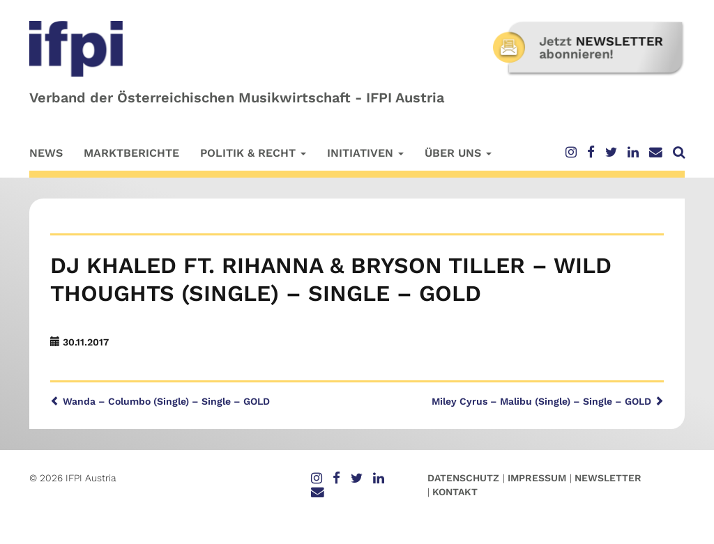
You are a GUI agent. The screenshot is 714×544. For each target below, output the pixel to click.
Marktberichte (131, 153)
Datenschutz (463, 477)
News (46, 153)
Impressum (537, 477)
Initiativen (365, 153)
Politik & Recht (253, 153)
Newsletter (608, 477)
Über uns (458, 153)
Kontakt (455, 491)
